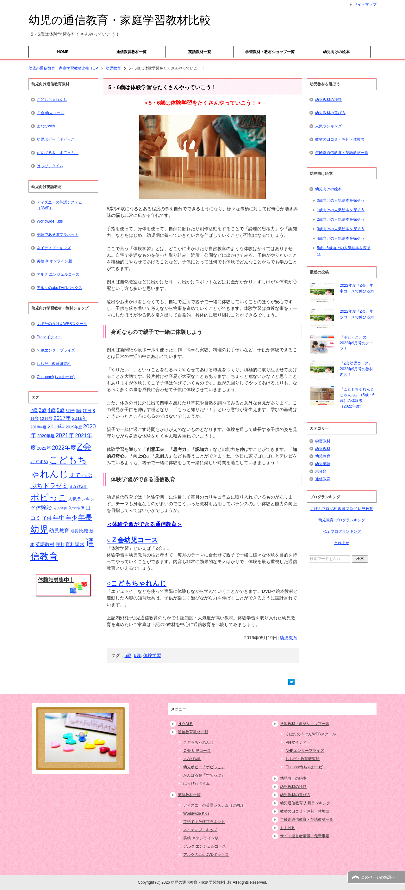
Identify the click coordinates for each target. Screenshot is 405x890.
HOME (63, 52)
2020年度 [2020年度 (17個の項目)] (46, 435)
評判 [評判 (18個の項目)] (60, 544)
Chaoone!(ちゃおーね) (56, 377)
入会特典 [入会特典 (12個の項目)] (60, 508)
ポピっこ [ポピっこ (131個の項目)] (48, 497)
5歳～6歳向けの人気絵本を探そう (343, 251)
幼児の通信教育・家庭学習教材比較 (119, 20)
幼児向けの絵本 (336, 52)
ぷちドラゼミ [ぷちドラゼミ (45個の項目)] (49, 485)
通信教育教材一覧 (131, 52)
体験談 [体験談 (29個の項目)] (44, 508)
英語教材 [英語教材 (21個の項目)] (44, 544)
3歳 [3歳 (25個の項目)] (43, 410)
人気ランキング (328, 126)
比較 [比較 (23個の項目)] (84, 530)
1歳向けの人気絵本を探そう (340, 210)
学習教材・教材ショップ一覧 (270, 52)
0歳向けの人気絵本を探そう (340, 200)
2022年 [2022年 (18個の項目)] (44, 448)
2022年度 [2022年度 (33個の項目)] (64, 448)
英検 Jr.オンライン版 (54, 261)
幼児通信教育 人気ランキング (305, 803)
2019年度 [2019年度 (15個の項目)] (74, 427)
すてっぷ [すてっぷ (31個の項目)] (80, 475)
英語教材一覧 (199, 52)
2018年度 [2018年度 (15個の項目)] (38, 427)
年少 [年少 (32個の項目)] (71, 518)
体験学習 (152, 655)
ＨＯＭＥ (185, 723)
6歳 (137, 655)
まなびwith (46, 126)
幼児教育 (288, 637)
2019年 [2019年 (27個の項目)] (56, 427)
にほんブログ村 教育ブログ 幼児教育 (341, 508)
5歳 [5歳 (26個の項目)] (61, 410)
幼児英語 (322, 464)
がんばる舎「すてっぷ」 (57, 152)
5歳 (127, 655)
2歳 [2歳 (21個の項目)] (34, 410)
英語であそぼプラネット (57, 234)
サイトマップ (365, 4)
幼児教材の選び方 (330, 113)
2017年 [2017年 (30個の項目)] (62, 418)
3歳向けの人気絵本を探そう (340, 229)
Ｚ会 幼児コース (50, 113)
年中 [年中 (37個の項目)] (59, 517)
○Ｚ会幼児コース (132, 539)
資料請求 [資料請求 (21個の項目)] (74, 544)
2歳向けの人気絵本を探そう (340, 219)
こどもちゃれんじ (52, 99)
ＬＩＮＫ (287, 828)
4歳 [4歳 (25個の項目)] (52, 410)
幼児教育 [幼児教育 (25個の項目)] (59, 530)
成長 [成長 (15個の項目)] (74, 531)
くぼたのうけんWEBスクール (62, 324)
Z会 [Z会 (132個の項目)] (84, 446)
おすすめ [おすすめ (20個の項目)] (39, 461)
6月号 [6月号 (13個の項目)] (69, 411)
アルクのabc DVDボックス (59, 287)
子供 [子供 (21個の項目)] (47, 518)
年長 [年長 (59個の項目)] (85, 517)
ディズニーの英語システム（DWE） (59, 205)
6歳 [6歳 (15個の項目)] (79, 410)
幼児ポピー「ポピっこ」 (57, 139)
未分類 (321, 471)
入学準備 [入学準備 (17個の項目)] (76, 508)
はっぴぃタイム (50, 166)
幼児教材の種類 (328, 99)
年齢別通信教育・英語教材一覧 (341, 152)
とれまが (341, 543)
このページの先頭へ (378, 877)
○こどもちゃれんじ (136, 583)
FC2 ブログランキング (341, 531)
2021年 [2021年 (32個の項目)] (65, 435)
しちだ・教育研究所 (54, 363)
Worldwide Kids (50, 221)
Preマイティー (49, 337)
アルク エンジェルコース (58, 274)
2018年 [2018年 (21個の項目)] (79, 418)
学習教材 (322, 441)
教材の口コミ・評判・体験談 (339, 139)
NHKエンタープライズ (56, 350)
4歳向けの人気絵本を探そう (340, 238)
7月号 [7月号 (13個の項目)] (87, 411)
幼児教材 (322, 448)
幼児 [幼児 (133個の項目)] (39, 529)
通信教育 (322, 479)
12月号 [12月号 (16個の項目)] (46, 418)
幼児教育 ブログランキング (341, 520)
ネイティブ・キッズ (54, 248)
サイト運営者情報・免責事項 (304, 836)
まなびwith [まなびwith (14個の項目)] (78, 486)
